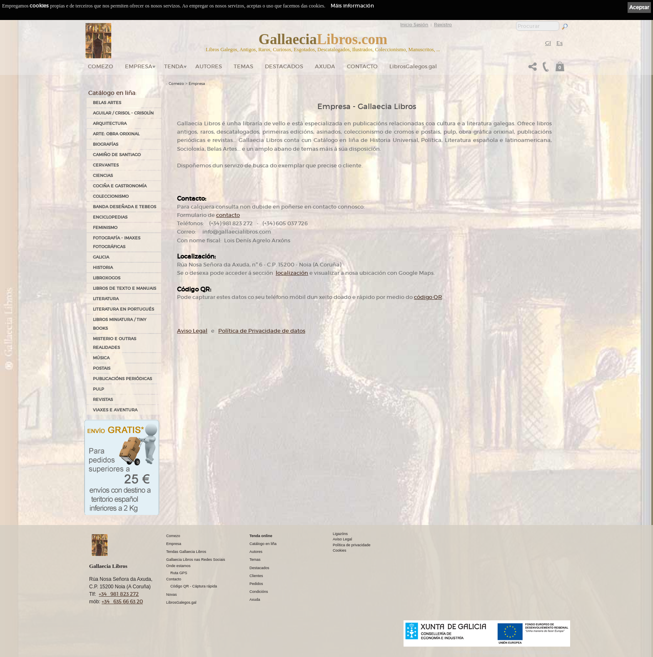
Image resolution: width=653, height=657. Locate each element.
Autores (208, 66)
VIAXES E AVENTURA (115, 410)
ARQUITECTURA (110, 123)
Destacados (259, 568)
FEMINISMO (105, 227)
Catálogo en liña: (112, 93)
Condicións (258, 592)
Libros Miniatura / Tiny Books (119, 324)
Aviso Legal (192, 330)
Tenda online (260, 536)
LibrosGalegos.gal (413, 66)
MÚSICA (101, 358)
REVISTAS (103, 399)
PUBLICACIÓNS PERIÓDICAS (122, 378)
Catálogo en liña (263, 544)
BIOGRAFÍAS (105, 144)
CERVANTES (106, 165)
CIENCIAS (103, 175)
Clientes (256, 576)
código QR (428, 297)
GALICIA (101, 257)
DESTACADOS (284, 66)
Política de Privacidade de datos (261, 330)
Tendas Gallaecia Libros (186, 552)
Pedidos (256, 584)
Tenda (174, 66)
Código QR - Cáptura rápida (193, 586)
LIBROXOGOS (106, 278)
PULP (98, 389)
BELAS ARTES (107, 102)
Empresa (138, 66)
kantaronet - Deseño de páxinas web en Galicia (526, 652)
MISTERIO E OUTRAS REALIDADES (114, 343)
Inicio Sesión (414, 24)
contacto (228, 215)
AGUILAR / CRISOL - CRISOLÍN (123, 113)
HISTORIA (103, 267)
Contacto (362, 66)
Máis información (352, 5)
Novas (171, 594)
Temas (243, 66)
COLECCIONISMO (111, 196)
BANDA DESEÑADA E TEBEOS (124, 206)
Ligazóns (340, 534)
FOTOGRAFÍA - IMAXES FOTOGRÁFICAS (116, 242)
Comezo (100, 66)
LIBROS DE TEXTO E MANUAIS (124, 288)
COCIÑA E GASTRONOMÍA (120, 186)
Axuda (325, 66)
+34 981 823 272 (119, 594)
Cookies (339, 550)
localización (292, 272)
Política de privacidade (352, 545)
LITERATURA (106, 298)
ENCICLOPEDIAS (110, 217)
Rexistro (443, 24)
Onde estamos (178, 566)
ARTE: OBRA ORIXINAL (116, 134)
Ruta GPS (178, 573)
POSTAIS (101, 368)
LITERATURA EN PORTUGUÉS (123, 309)
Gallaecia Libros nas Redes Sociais (195, 559)
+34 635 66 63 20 (122, 601)
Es (559, 43)
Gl (548, 43)
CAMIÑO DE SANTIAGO (117, 154)
